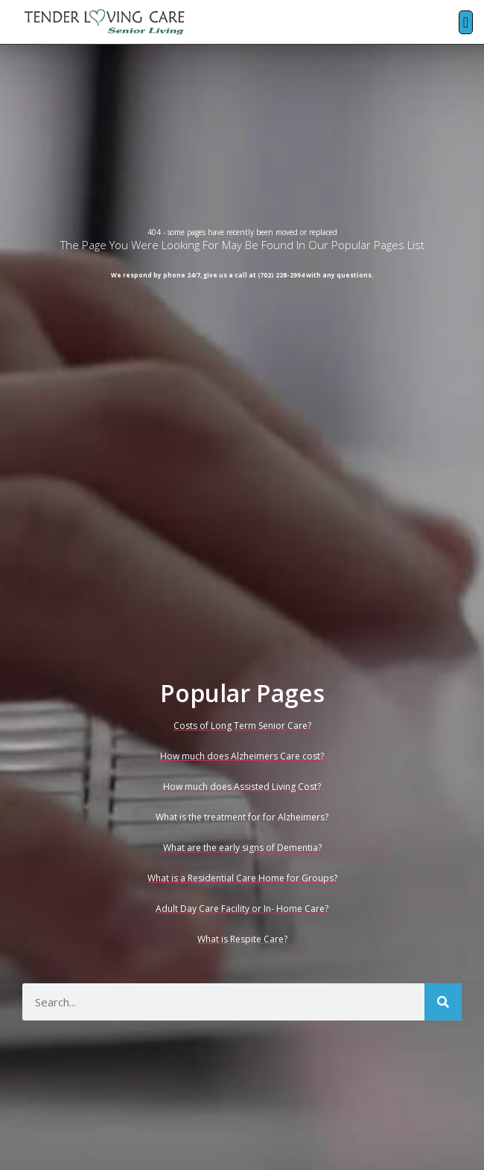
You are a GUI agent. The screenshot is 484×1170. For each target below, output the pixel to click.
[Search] (443, 1001)
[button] (466, 22)
